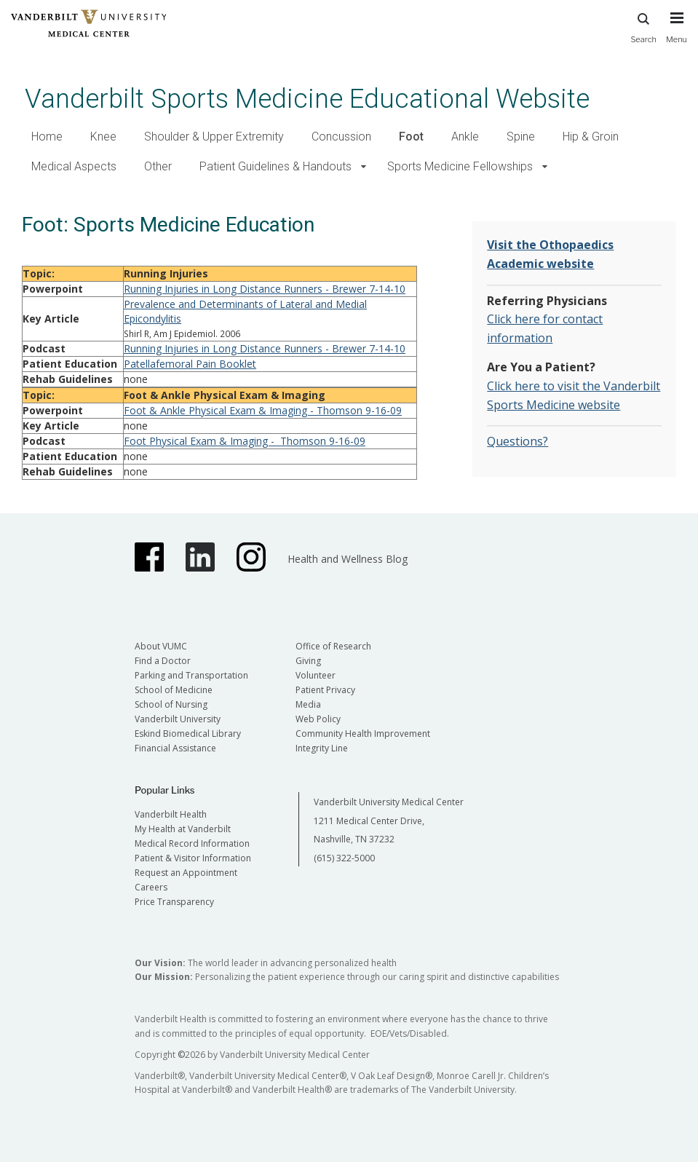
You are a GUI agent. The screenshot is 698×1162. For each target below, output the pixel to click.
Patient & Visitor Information (193, 858)
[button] (363, 167)
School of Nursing (171, 704)
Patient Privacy (325, 690)
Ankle (465, 136)
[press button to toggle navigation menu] (676, 34)
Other (158, 166)
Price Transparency (174, 902)
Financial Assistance (175, 748)
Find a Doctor (163, 661)
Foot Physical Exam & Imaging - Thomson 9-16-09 (244, 441)
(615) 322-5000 (344, 858)
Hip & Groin (591, 136)
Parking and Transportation (191, 675)
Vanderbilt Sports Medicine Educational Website (307, 98)
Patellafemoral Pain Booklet (190, 364)
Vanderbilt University (178, 719)
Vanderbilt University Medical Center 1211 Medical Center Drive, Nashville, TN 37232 (389, 820)
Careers (151, 887)
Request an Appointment (186, 872)
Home (47, 136)
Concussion (341, 136)
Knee (103, 136)
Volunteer (316, 675)
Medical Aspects (73, 166)
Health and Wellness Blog (347, 559)
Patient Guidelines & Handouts (275, 166)
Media (308, 704)
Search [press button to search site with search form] (643, 25)
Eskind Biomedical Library (188, 733)
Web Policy (318, 719)
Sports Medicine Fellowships (460, 166)
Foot (411, 136)
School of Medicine (174, 690)
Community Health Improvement (363, 733)
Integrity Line (322, 748)
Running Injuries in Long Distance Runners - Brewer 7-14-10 (264, 289)
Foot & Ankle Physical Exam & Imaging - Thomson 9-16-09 (263, 410)
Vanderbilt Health (171, 814)
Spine (521, 136)
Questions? (517, 441)
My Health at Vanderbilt (183, 829)
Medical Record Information (192, 843)
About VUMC (161, 646)
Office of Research (333, 646)
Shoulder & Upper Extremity (214, 136)
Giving (308, 661)
